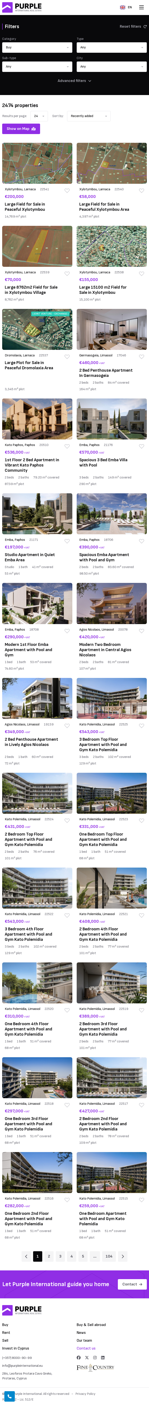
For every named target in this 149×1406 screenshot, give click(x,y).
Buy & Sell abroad (91, 1325)
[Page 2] (122, 1256)
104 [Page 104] (109, 1256)
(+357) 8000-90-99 (17, 1358)
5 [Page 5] (83, 1256)
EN (126, 7)
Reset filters (133, 26)
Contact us (86, 1348)
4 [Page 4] (72, 1256)
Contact (132, 1284)
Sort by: (58, 116)
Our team (84, 1340)
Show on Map (21, 128)
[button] (37, 47)
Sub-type (9, 58)
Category (9, 39)
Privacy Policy (85, 1394)
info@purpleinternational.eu (22, 1366)
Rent (6, 1332)
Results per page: (14, 116)
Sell (5, 1340)
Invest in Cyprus (15, 1348)
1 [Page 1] (38, 1256)
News (81, 1332)
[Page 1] (26, 1256)
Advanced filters (74, 80)
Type (80, 39)
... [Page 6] (95, 1256)
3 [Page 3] (60, 1256)
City (80, 58)
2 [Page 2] (49, 1256)
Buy (5, 1325)
